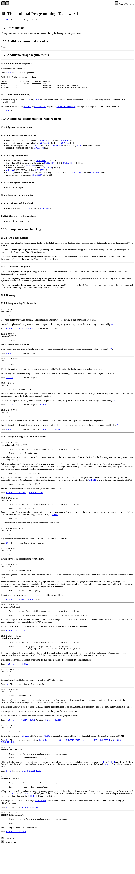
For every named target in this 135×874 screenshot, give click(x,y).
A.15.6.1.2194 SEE (49, 412)
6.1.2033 (10, 173)
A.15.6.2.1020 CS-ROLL (17, 684)
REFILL (107, 789)
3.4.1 (30, 615)
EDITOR (27, 109)
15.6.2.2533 (76, 175)
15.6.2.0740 (57, 148)
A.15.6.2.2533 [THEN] (16, 860)
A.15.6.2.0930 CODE (15, 615)
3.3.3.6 (29, 332)
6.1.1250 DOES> (36, 503)
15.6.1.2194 (39, 150)
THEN (55, 527)
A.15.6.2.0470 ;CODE (16, 503)
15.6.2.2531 (56, 175)
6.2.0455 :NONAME (9, 766)
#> (112, 328)
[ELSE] (27, 820)
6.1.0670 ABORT (73, 763)
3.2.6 (8, 73)
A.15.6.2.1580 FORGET (16, 742)
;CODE (36, 102)
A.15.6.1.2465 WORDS (50, 438)
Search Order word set (66, 109)
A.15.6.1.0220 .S (14, 332)
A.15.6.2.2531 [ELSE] (32, 796)
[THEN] (111, 787)
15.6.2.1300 (34, 148)
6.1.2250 (25, 759)
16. (7, 557)
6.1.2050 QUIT (90, 763)
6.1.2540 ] (118, 763)
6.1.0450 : (44, 763)
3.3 (7, 113)
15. (7, 20)
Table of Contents (126, 4)
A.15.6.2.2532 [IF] (31, 834)
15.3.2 (78, 148)
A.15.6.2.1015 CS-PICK (17, 648)
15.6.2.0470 (42, 143)
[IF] (103, 787)
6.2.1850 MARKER (53, 742)
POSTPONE (40, 827)
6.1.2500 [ (105, 763)
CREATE (92, 490)
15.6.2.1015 (49, 166)
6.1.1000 (28, 170)
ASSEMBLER (40, 109)
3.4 (7, 763)
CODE (27, 102)
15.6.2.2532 (39, 173)
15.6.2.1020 (68, 166)
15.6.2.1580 (41, 163)
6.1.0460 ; (57, 763)
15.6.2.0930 (63, 143)
